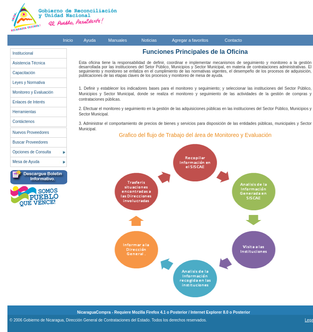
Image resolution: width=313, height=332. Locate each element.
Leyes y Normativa (29, 82)
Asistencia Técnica (29, 63)
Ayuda (90, 40)
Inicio (68, 40)
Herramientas (24, 112)
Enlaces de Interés (29, 102)
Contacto (233, 40)
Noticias (149, 40)
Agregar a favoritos (190, 40)
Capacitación (24, 73)
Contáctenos (23, 121)
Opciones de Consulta (32, 152)
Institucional (23, 53)
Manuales (117, 40)
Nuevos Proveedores (31, 132)
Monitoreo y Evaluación (33, 92)
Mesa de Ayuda (26, 162)
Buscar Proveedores (30, 142)
